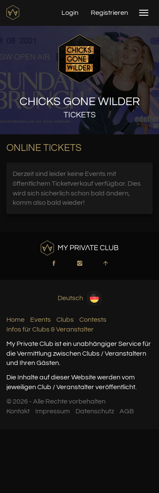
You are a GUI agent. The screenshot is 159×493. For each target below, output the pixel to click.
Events (40, 319)
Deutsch (79, 298)
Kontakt (18, 411)
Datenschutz (94, 411)
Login (69, 12)
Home (15, 319)
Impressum (52, 411)
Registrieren (109, 12)
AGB (127, 411)
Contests (92, 319)
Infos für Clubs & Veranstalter (50, 329)
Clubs (65, 319)
